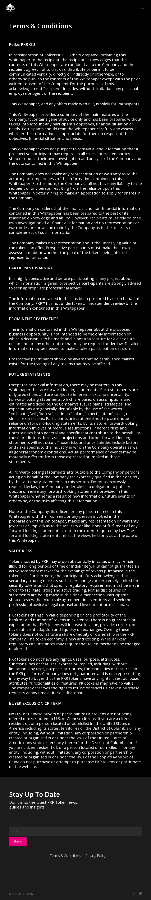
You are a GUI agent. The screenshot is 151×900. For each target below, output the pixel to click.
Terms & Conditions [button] (65, 855)
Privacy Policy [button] (95, 855)
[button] (143, 7)
